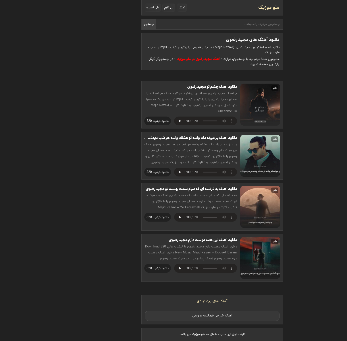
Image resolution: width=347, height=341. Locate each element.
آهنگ (143, 7)
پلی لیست (114, 7)
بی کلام (130, 7)
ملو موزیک (230, 7)
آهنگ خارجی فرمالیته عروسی (174, 315)
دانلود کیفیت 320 (119, 121)
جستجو (110, 24)
